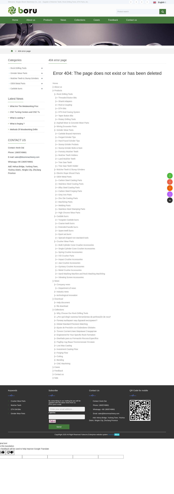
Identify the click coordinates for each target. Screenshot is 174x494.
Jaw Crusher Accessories (69, 263)
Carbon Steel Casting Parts (70, 180)
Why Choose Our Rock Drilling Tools (72, 313)
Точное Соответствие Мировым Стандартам (76, 331)
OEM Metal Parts (64, 177)
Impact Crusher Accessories (70, 259)
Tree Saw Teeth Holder (68, 166)
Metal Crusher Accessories (70, 270)
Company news (63, 284)
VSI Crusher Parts (66, 256)
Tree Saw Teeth (65, 162)
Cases (97, 20)
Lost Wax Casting (64, 345)
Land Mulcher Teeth (67, 159)
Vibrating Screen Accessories (71, 277)
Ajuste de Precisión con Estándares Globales (76, 328)
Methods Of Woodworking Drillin (24, 129)
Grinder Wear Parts (65, 130)
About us (30, 20)
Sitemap (111, 435)
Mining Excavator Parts (67, 126)
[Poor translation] (10, 452)
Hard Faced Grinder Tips (69, 141)
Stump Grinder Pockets (68, 144)
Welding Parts (64, 205)
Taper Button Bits (65, 116)
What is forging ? (17, 124)
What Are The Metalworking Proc (24, 106)
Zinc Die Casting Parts (68, 198)
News (63, 20)
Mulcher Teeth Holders (68, 155)
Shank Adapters (65, 101)
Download (58, 299)
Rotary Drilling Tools (67, 119)
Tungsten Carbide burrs (68, 220)
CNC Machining (63, 363)
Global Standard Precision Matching (72, 324)
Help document (63, 302)
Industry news (63, 292)
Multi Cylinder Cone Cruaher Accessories (76, 245)
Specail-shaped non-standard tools (73, 238)
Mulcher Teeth (16, 405)
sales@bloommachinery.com (27, 157)
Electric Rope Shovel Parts (68, 173)
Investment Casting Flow (67, 349)
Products (48, 20)
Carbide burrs (62, 216)
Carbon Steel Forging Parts (70, 191)
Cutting (60, 356)
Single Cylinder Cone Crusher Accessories (76, 248)
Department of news (67, 288)
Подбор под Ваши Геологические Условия (75, 342)
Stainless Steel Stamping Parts (71, 209)
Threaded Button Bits (67, 98)
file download (62, 306)
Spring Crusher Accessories (70, 252)
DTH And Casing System (69, 112)
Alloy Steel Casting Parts (69, 187)
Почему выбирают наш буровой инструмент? (77, 320)
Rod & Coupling (65, 105)
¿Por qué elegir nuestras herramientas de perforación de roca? (84, 317)
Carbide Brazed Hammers (69, 134)
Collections (79, 20)
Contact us (131, 20)
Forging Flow (62, 353)
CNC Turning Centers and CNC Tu (25, 112)
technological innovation (67, 295)
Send (59, 427)
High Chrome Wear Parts (69, 213)
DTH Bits (62, 108)
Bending (60, 360)
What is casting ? (17, 118)
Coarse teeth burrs (66, 223)
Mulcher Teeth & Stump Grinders (71, 169)
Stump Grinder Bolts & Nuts (70, 148)
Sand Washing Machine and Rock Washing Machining (81, 274)
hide (56, 378)
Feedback (113, 20)
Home (15, 20)
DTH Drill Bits (16, 409)
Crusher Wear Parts (65, 241)
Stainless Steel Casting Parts (71, 184)
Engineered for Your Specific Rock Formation (76, 335)
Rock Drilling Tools (65, 94)
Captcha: (52, 413)
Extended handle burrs (68, 227)
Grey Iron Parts (65, 195)
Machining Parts (65, 202)
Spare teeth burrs (65, 231)
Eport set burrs (64, 234)
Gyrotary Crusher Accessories (71, 266)
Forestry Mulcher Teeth (68, 151)
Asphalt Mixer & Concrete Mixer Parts (73, 123)
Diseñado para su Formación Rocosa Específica (77, 338)
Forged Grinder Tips (67, 137)
